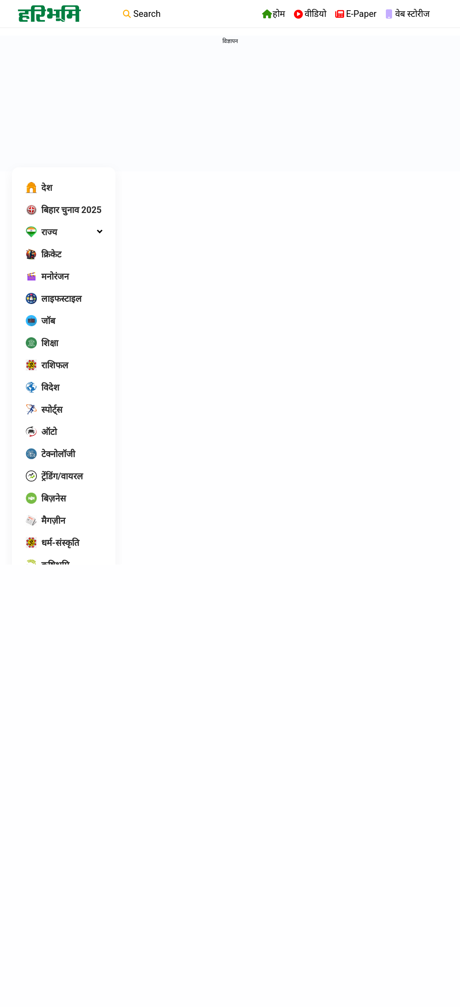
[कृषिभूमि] (47, 577)
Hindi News (159, 197)
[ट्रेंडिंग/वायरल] (54, 489)
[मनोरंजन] (47, 289)
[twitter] (81, 669)
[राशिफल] (47, 378)
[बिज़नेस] (46, 511)
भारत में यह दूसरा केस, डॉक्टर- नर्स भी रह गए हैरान (275, 435)
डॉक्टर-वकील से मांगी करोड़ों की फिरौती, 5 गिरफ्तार (175, 810)
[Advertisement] (230, 109)
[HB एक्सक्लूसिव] (60, 622)
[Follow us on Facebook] (64, 668)
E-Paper (356, 14)
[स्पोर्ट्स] (44, 422)
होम (273, 14)
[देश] (39, 200)
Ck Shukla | (264, 648)
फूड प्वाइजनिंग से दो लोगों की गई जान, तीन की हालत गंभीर (279, 623)
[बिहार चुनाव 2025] (63, 222)
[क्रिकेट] (43, 267)
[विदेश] (42, 400)
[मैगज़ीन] (45, 533)
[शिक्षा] (42, 356)
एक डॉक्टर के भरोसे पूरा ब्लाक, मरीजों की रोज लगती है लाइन (380, 623)
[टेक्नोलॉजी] (50, 466)
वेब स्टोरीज (407, 14)
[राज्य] (41, 245)
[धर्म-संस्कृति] (52, 555)
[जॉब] (40, 333)
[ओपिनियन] (50, 600)
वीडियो (310, 14)
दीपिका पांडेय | (164, 659)
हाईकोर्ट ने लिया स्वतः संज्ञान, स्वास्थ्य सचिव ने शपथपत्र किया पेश (381, 435)
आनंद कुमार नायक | (170, 835)
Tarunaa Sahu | (168, 471)
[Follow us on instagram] (47, 668)
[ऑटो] (41, 444)
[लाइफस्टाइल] (53, 311)
